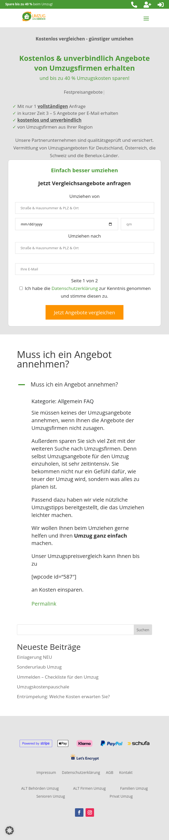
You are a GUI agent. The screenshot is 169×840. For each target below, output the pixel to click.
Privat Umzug (121, 796)
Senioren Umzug (50, 796)
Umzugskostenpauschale (43, 687)
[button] (84, 385)
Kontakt (126, 773)
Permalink (44, 603)
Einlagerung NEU (34, 657)
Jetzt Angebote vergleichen (84, 312)
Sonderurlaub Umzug (39, 667)
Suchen (142, 629)
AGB (109, 773)
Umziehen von (84, 196)
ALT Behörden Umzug (40, 789)
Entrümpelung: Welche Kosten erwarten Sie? (63, 696)
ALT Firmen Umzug (89, 789)
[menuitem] (134, 5)
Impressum (46, 773)
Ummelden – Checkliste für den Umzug (58, 677)
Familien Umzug (134, 789)
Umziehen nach (84, 236)
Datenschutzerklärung (74, 288)
